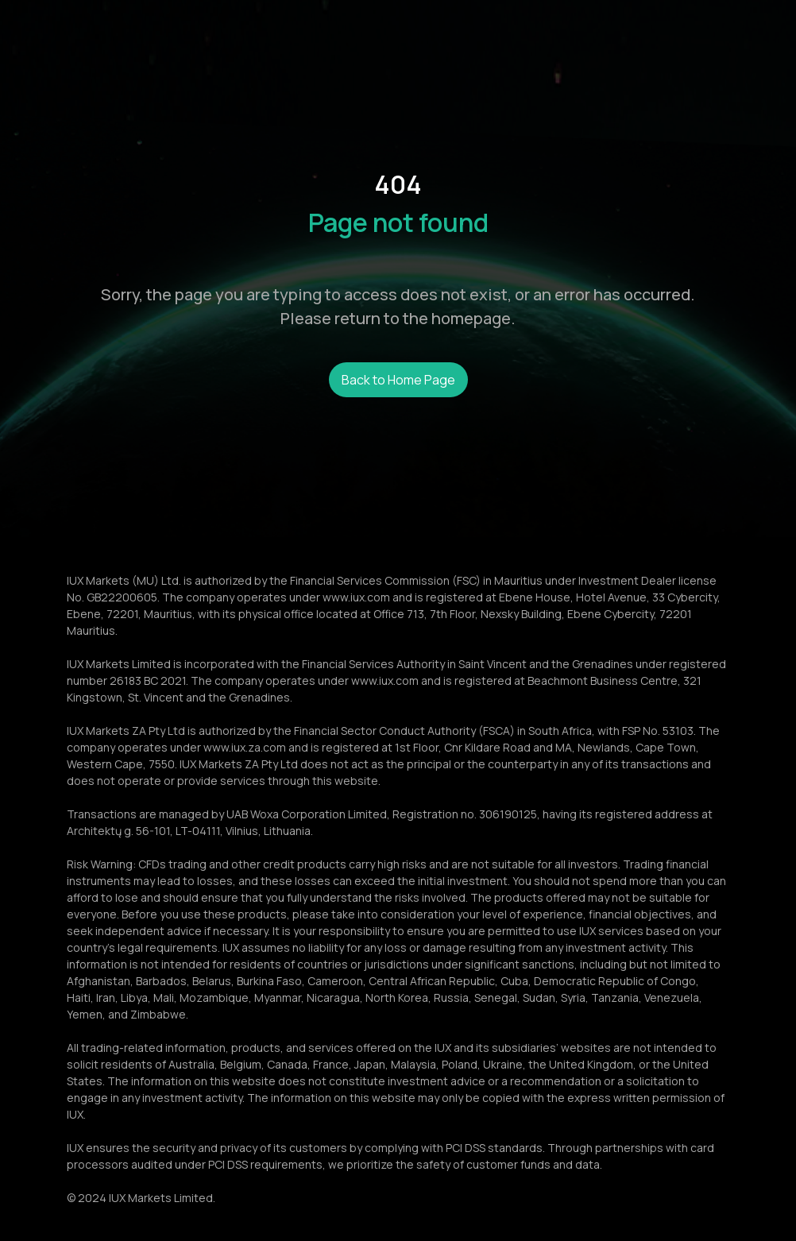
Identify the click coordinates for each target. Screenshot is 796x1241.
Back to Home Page (398, 380)
